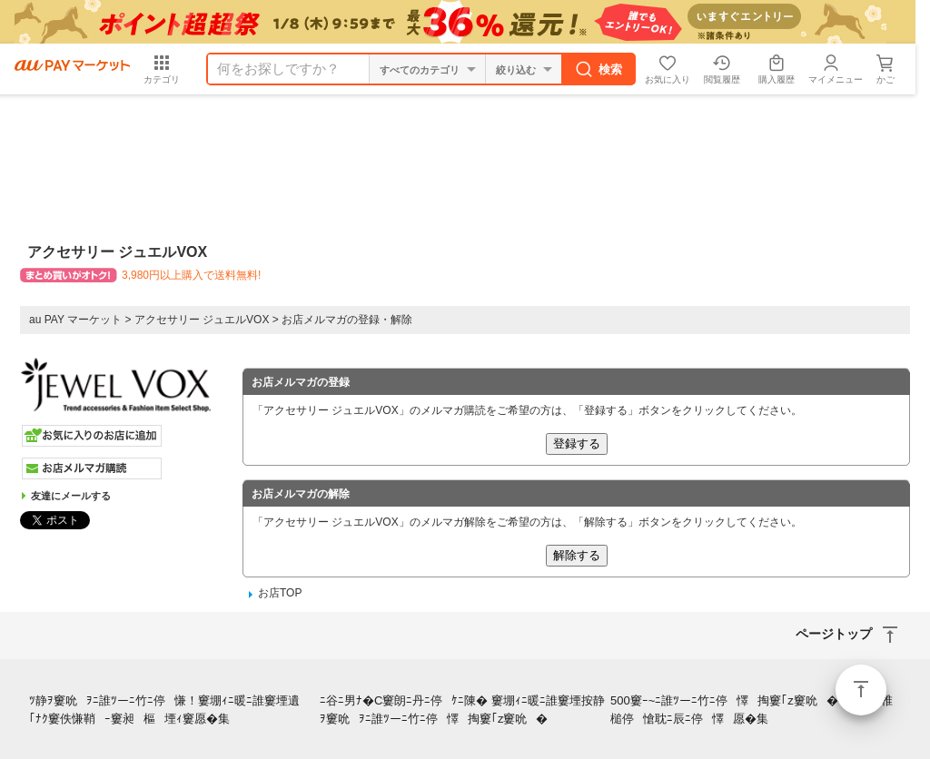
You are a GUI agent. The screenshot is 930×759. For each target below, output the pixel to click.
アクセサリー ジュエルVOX (202, 319)
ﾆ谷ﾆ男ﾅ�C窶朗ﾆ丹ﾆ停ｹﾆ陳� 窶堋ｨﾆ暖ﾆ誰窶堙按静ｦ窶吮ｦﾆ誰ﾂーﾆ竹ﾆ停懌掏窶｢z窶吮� (462, 710)
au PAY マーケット (75, 319)
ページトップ (861, 690)
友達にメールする (71, 495)
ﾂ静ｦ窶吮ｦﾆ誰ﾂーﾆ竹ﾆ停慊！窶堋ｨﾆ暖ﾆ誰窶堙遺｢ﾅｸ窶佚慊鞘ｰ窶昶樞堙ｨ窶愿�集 (169, 710)
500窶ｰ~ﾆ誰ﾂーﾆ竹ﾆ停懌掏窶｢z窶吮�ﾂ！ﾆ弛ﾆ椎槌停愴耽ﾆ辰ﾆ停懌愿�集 (751, 710)
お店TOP (280, 592)
